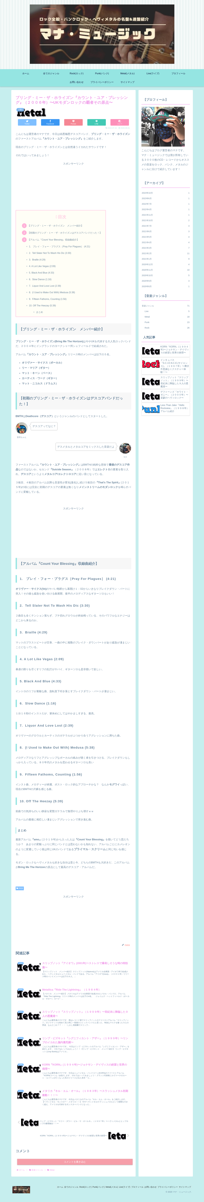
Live (167, 311)
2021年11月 (166, 215)
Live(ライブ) (115, 1193)
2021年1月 (166, 259)
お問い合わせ (146, 1193)
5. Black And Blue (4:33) (41, 272)
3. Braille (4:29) (37, 259)
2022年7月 (166, 204)
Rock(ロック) (70, 1193)
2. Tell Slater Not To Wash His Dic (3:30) (50, 253)
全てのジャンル (54, 1193)
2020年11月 (166, 270)
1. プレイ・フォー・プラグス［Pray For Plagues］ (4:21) (59, 246)
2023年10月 (166, 193)
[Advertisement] (73, 186)
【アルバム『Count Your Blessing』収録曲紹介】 (53, 239)
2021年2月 (166, 253)
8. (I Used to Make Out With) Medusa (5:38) (52, 292)
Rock (167, 327)
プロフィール (130, 1193)
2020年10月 (166, 275)
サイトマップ (184, 1193)
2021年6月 (166, 231)
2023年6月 (166, 198)
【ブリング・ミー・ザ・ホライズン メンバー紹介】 (55, 225)
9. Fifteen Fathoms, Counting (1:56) (48, 299)
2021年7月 (166, 226)
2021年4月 (166, 242)
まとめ (39, 312)
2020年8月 (166, 286)
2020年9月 (166, 281)
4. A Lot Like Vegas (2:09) (42, 266)
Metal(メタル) (101, 1193)
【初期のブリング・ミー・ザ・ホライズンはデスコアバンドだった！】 (65, 232)
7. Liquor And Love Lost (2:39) (45, 286)
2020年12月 (166, 264)
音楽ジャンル (166, 305)
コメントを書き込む (75, 1167)
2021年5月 (166, 237)
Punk (167, 322)
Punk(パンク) (86, 1193)
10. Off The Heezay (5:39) (42, 305)
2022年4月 (166, 209)
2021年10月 (166, 220)
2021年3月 (166, 248)
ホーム (41, 1193)
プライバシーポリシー (165, 1193)
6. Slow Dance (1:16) (40, 279)
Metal (19, 888)
